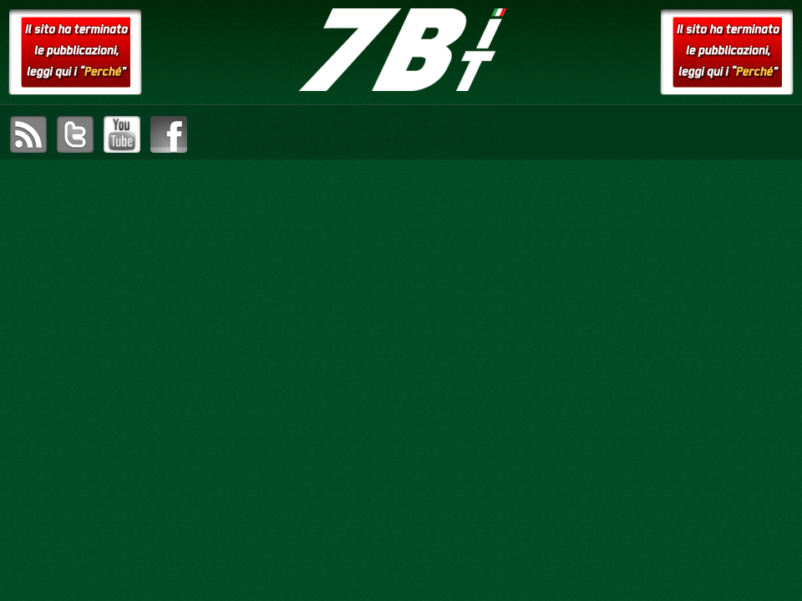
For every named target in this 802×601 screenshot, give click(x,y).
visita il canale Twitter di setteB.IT (75, 134)
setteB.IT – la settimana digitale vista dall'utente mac (401, 50)
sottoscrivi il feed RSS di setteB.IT (28, 134)
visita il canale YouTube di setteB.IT (122, 134)
